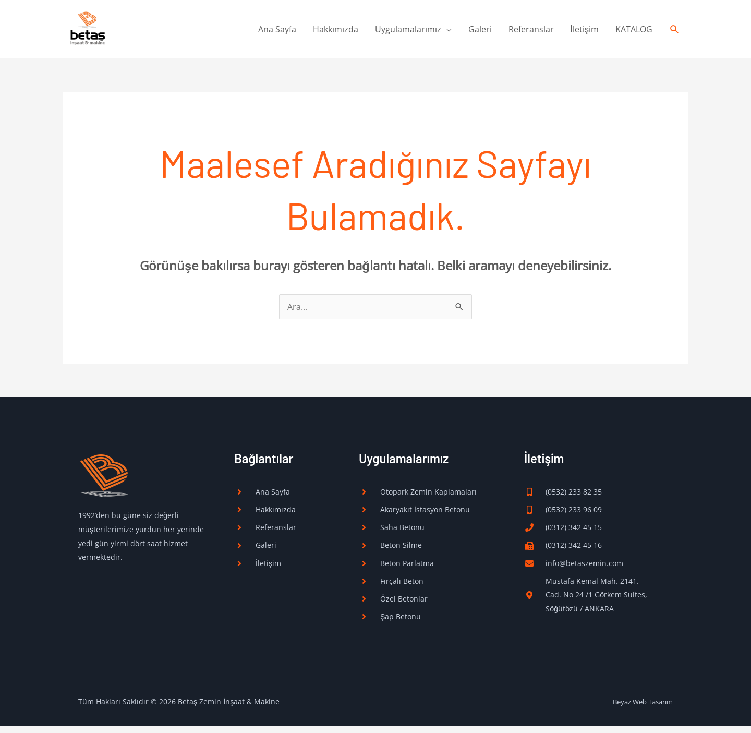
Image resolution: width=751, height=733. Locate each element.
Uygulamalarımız (408, 32)
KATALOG (633, 32)
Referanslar (531, 32)
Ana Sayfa (277, 32)
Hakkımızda (335, 32)
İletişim (585, 32)
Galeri (480, 32)
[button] (674, 32)
